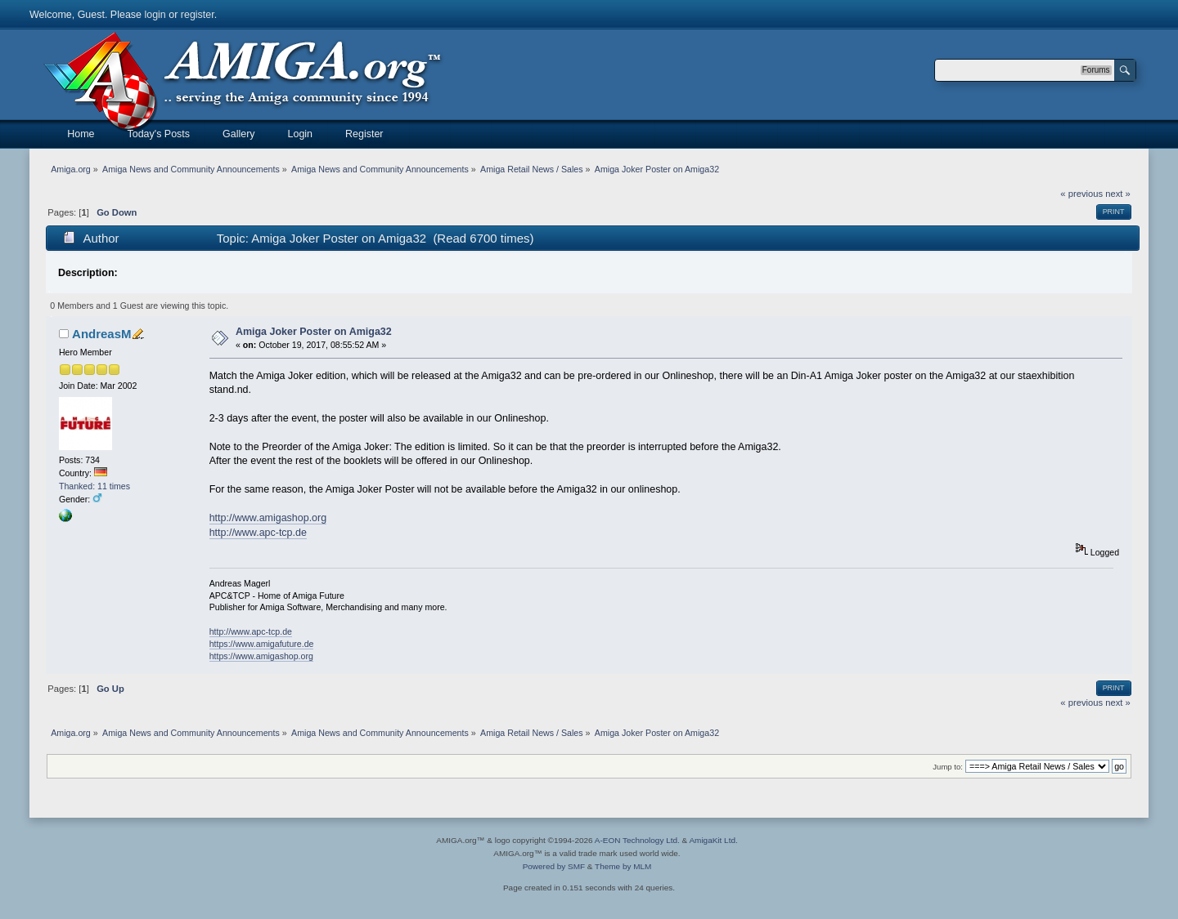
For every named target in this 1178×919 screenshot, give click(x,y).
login (154, 14)
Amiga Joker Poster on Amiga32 (314, 331)
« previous (1081, 194)
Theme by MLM (623, 866)
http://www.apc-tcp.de (258, 532)
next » (1118, 194)
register (197, 14)
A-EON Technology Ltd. (637, 840)
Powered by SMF (554, 866)
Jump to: (948, 766)
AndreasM (101, 334)
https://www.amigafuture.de (261, 644)
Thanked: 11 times (94, 486)
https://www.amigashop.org (261, 656)
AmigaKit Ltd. (713, 840)
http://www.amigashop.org (267, 518)
